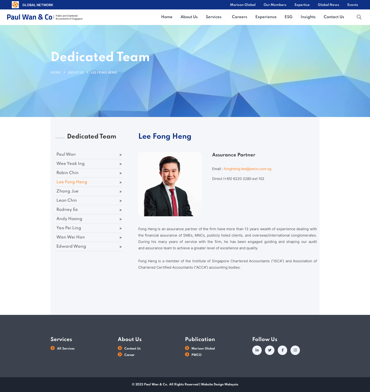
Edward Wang (71, 246)
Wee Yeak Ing (70, 164)
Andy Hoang (69, 219)
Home (55, 72)
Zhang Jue (67, 191)
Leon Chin (66, 200)
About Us (76, 72)
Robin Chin (67, 173)
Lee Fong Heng (71, 182)
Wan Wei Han (70, 237)
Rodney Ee (67, 210)
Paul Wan (66, 154)
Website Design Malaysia (219, 384)
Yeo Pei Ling (68, 228)
